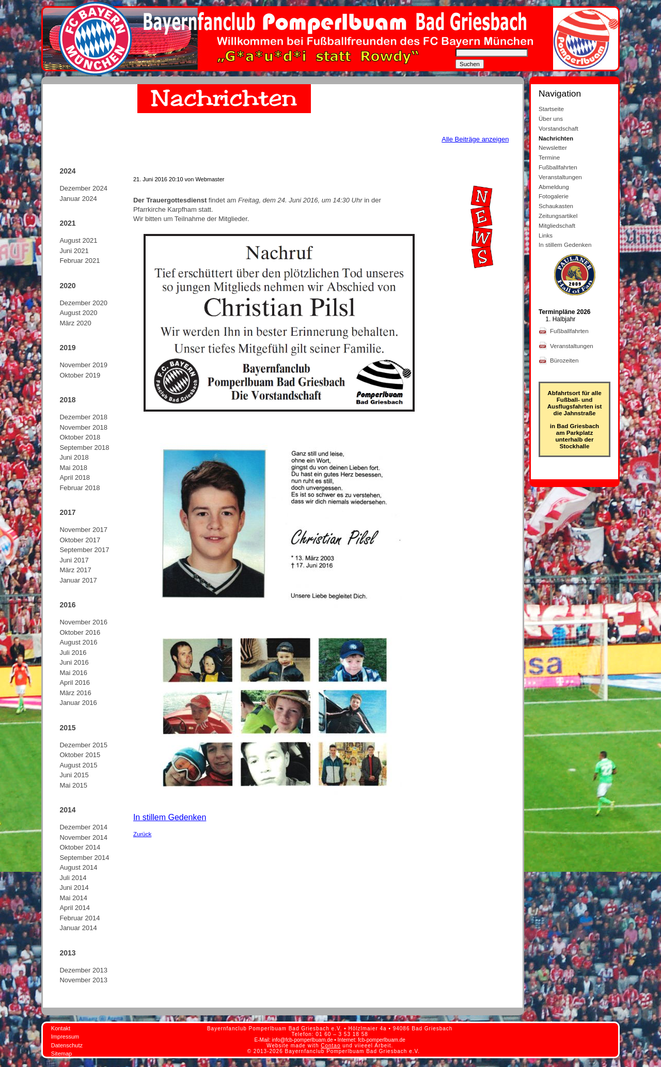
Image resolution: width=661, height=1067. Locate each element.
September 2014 (84, 857)
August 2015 (78, 765)
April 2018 (74, 477)
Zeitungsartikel (558, 215)
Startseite (551, 108)
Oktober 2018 (79, 437)
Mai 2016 (73, 673)
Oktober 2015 (79, 755)
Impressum (65, 1036)
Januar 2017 (78, 580)
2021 (67, 223)
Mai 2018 (73, 468)
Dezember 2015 (83, 745)
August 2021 (78, 240)
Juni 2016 (73, 662)
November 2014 (83, 837)
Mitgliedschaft (557, 225)
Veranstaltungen (560, 177)
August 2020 (78, 313)
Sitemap (61, 1053)
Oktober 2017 (79, 540)
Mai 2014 (73, 898)
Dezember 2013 (83, 970)
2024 (67, 171)
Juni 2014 (73, 887)
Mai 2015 (73, 785)
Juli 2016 (72, 652)
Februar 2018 (79, 488)
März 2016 (75, 693)
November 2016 (83, 622)
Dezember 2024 (83, 188)
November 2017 (83, 530)
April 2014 (74, 908)
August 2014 (78, 867)
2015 (67, 728)
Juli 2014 (72, 878)
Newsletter (553, 147)
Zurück (142, 833)
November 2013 (83, 980)
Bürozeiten (565, 360)
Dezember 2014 (83, 827)
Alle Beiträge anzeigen (475, 139)
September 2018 (84, 447)
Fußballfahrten (558, 167)
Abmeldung (554, 186)
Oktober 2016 (79, 632)
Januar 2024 (78, 198)
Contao (330, 1045)
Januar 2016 (78, 703)
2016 (67, 605)
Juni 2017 (73, 560)
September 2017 (84, 550)
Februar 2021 (79, 260)
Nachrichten (556, 138)
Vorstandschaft (558, 128)
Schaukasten (556, 205)
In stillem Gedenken (169, 817)
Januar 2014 (78, 928)
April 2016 (74, 682)
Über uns (551, 118)
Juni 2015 (73, 775)
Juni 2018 (73, 457)
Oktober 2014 (79, 847)
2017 (67, 512)
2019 (67, 347)
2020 (67, 285)
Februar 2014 (79, 918)
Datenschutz (67, 1045)
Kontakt (60, 1028)
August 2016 (78, 642)
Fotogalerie (554, 196)
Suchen (470, 64)
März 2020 (75, 323)
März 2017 (75, 570)
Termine (549, 157)
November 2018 (83, 427)
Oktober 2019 (79, 375)
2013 (67, 953)
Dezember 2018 (83, 417)
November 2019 (83, 365)
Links (546, 235)
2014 (67, 810)
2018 (67, 400)
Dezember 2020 (83, 303)
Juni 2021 (73, 251)
